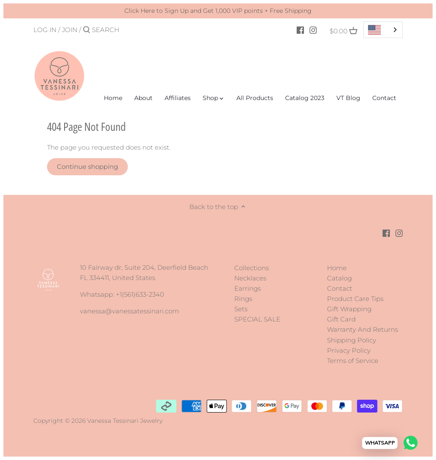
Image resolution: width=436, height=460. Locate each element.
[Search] (128, 29)
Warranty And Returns (362, 329)
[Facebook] (300, 29)
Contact (339, 288)
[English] (383, 30)
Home (337, 268)
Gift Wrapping (349, 309)
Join (69, 30)
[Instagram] (313, 29)
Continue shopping (87, 166)
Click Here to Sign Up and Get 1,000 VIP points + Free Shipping (218, 10)
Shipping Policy (351, 340)
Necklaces (250, 278)
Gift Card (341, 319)
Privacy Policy (349, 350)
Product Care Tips (355, 299)
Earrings (247, 288)
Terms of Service (352, 361)
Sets (240, 309)
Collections (251, 268)
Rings (243, 299)
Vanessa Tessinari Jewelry (124, 420)
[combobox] (383, 29)
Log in (44, 30)
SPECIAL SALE (257, 319)
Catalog (339, 278)
